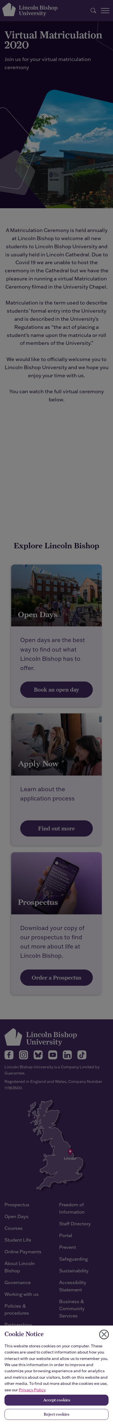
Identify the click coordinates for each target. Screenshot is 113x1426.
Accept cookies (56, 1400)
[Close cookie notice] (104, 1334)
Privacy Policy (32, 1389)
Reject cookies (56, 1414)
